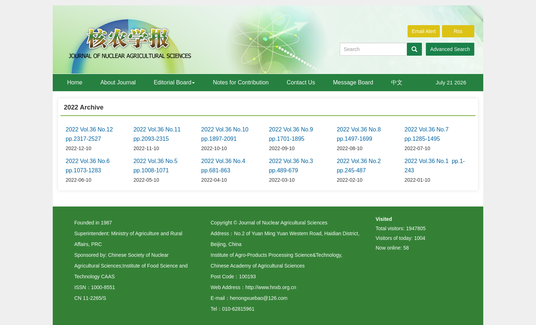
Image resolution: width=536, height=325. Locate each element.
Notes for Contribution (241, 82)
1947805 (416, 228)
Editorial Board (174, 82)
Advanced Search (450, 49)
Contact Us (301, 82)
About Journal (118, 82)
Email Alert (424, 31)
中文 (397, 82)
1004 (419, 238)
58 (406, 248)
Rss (458, 31)
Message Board (353, 82)
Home (75, 82)
